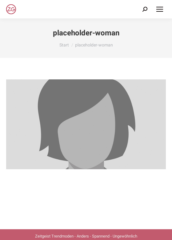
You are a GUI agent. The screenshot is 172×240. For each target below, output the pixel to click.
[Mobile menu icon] (160, 9)
